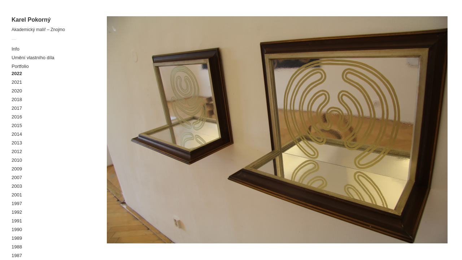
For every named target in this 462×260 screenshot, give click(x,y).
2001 (17, 195)
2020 (17, 91)
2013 (17, 143)
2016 (17, 117)
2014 (17, 134)
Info (15, 49)
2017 (17, 108)
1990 (17, 229)
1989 (17, 238)
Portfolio (20, 66)
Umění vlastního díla (33, 57)
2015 (17, 125)
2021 (17, 82)
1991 (17, 221)
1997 (17, 203)
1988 (17, 247)
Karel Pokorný (31, 20)
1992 (17, 212)
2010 (17, 160)
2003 (17, 186)
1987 (17, 255)
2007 (17, 177)
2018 (17, 99)
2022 (17, 73)
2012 (17, 151)
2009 (17, 169)
